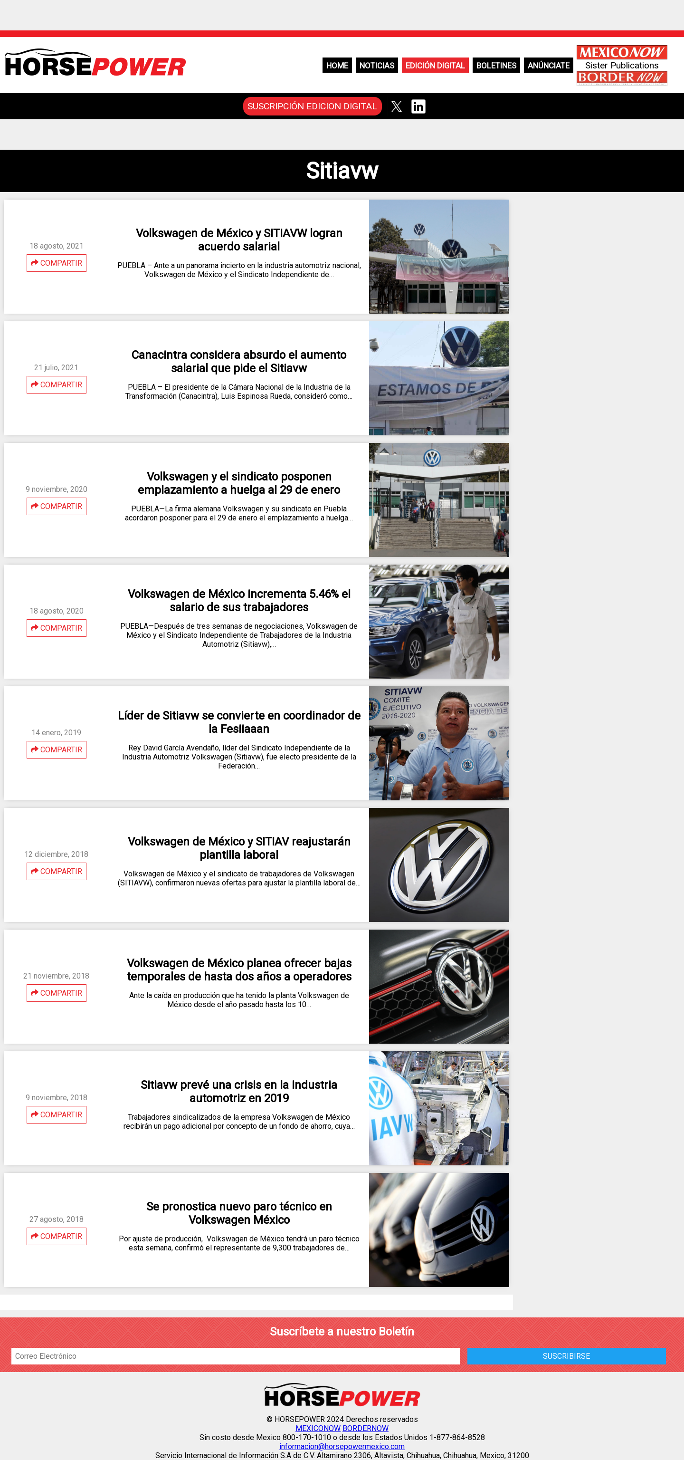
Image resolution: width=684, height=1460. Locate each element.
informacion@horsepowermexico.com (342, 1446)
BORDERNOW (365, 1428)
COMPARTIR (56, 263)
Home (337, 65)
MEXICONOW (318, 1428)
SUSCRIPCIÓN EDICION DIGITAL (312, 106)
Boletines (496, 65)
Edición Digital (435, 65)
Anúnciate (549, 65)
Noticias (377, 65)
